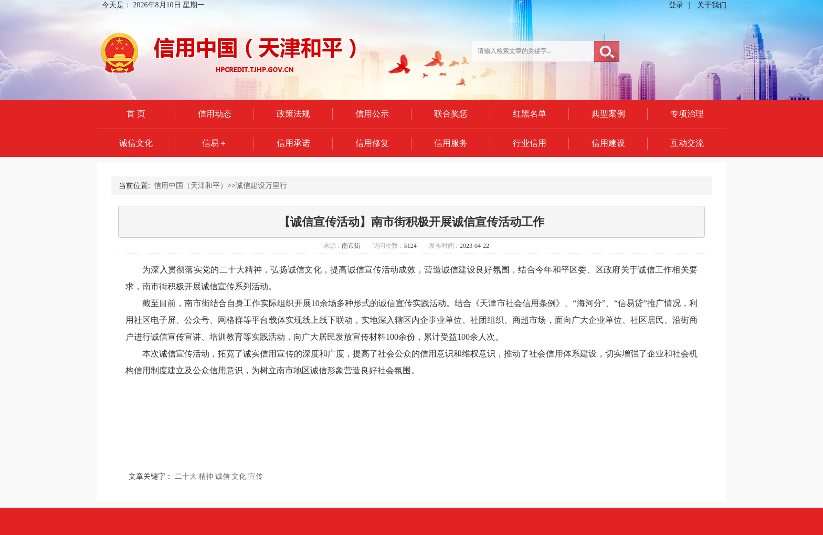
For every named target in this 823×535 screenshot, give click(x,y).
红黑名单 (529, 113)
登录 (676, 5)
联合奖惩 (451, 113)
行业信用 (529, 143)
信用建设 (608, 143)
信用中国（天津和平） (190, 186)
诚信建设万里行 (261, 186)
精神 (205, 476)
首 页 (135, 113)
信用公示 (372, 113)
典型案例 (608, 113)
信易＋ (214, 143)
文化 (238, 476)
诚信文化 (136, 143)
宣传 (255, 476)
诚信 (222, 476)
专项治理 (687, 113)
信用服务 (451, 143)
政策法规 (293, 113)
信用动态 (214, 113)
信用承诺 (293, 143)
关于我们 (711, 5)
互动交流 (687, 143)
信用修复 (372, 143)
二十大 (186, 476)
